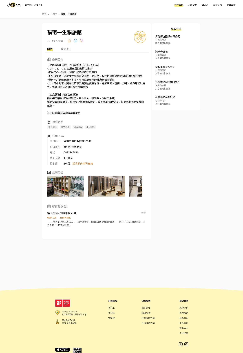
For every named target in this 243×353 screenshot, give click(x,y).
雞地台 (205, 4)
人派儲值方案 (148, 323)
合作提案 (183, 333)
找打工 (111, 307)
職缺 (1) (66, 49)
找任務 (111, 312)
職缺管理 (146, 307)
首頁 (44, 14)
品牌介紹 (183, 307)
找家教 (111, 317)
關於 (50, 49)
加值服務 (146, 312)
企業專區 (231, 4)
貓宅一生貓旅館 (69, 14)
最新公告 (217, 4)
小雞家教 (192, 4)
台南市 (53, 14)
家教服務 (183, 312)
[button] (139, 184)
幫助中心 (183, 328)
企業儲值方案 (148, 317)
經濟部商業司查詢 (83, 163)
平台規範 (183, 323)
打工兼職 (179, 4)
